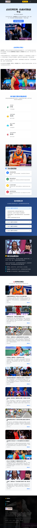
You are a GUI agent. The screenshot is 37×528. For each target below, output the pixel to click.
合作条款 (17, 520)
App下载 (6, 520)
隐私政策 (14, 520)
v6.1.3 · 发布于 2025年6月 (12, 226)
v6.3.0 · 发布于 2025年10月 (12, 208)
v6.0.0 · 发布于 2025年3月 (12, 230)
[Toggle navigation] (30, 2)
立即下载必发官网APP (18, 21)
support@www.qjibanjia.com (11, 504)
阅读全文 (28, 302)
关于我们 (10, 520)
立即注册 (25, 1)
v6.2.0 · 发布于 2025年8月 (12, 222)
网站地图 (21, 520)
